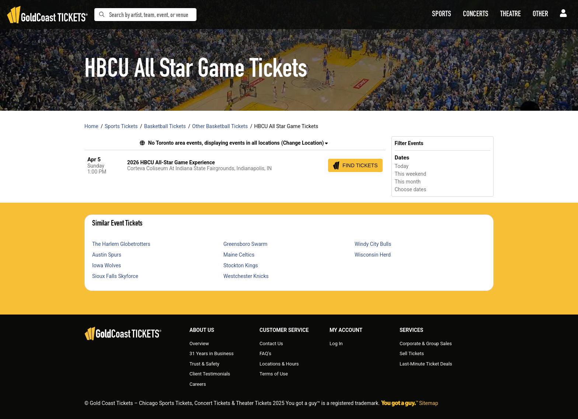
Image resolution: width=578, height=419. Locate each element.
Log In (336, 343)
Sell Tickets (412, 353)
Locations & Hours (279, 364)
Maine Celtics (238, 255)
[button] (441, 15)
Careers (197, 384)
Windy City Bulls (373, 244)
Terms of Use (274, 374)
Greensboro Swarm (245, 244)
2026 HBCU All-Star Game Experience (171, 162)
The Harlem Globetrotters (121, 244)
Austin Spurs (106, 255)
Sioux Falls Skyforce (115, 276)
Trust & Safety (204, 364)
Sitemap (428, 403)
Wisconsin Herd (373, 255)
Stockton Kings (240, 265)
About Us (201, 330)
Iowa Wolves (106, 265)
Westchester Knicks (246, 276)
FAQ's (265, 353)
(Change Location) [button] (304, 143)
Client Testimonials (209, 374)
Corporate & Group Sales (426, 343)
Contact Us (271, 343)
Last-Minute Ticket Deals (426, 364)
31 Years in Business (211, 353)
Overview (199, 343)
